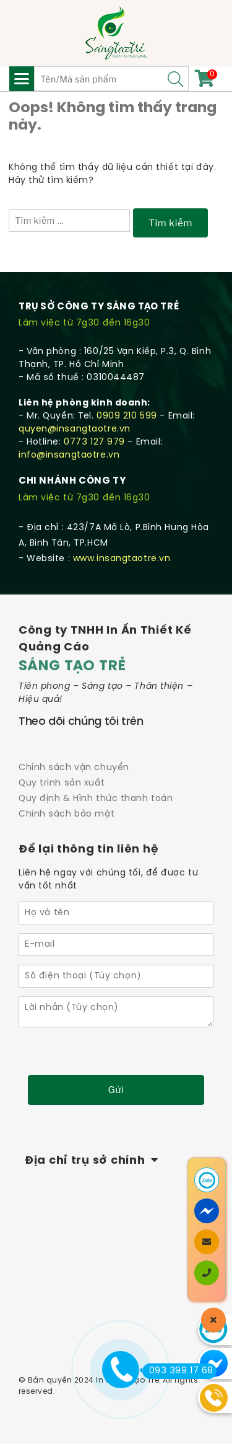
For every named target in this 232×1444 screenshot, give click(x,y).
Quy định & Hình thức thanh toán (96, 799)
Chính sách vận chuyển (74, 768)
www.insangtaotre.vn (122, 559)
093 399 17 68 (177, 1371)
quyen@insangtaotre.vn (75, 429)
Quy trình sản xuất (62, 783)
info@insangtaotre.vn (69, 455)
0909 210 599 (127, 416)
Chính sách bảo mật (66, 814)
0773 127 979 (94, 442)
